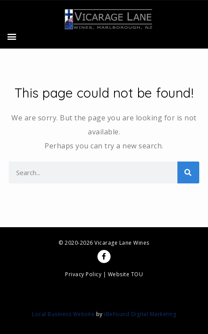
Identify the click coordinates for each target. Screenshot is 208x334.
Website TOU (125, 274)
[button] (11, 36)
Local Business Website (63, 314)
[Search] (188, 172)
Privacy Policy (83, 274)
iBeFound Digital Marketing (140, 314)
